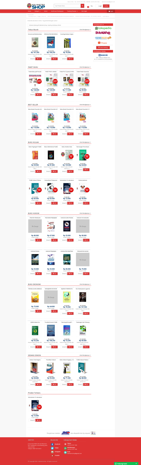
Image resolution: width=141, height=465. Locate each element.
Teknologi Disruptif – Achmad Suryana (66, 323)
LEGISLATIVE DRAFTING (67, 251)
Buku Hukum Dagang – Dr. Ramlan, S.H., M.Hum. (67, 360)
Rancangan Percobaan (83, 147)
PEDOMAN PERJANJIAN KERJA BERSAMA (51, 218)
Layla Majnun (106, 16)
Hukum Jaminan (83, 180)
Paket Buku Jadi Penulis (35, 71)
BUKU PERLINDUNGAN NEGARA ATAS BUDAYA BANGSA (61, 16)
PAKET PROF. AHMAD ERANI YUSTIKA (50, 72)
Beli (38, 58)
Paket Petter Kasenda (83, 71)
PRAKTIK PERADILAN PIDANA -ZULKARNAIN (35, 218)
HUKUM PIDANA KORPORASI (35, 252)
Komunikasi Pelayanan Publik (51, 181)
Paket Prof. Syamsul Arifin (67, 71)
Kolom (45, 11)
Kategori (37, 11)
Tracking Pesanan (72, 11)
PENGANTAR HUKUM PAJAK (82, 252)
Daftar (106, 6)
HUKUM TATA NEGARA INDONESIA (83, 218)
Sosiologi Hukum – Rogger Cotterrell (37, 16)
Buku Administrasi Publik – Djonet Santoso (51, 147)
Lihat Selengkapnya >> (85, 29)
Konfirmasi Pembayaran (57, 11)
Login (99, 6)
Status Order (70, 1)
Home (29, 11)
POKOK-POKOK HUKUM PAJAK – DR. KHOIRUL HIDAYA (88, 16)
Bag (91, 6)
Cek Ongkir (84, 11)
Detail (32, 59)
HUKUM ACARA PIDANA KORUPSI (67, 218)
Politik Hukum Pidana (35, 180)
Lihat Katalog (103, 47)
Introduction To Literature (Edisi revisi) (67, 181)
